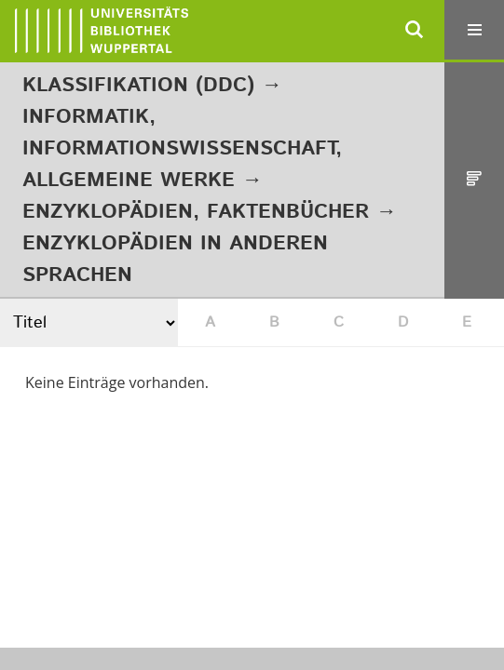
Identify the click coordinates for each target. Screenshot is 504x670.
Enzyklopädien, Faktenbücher (195, 212)
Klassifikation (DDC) (138, 85)
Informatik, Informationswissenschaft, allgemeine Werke (182, 148)
